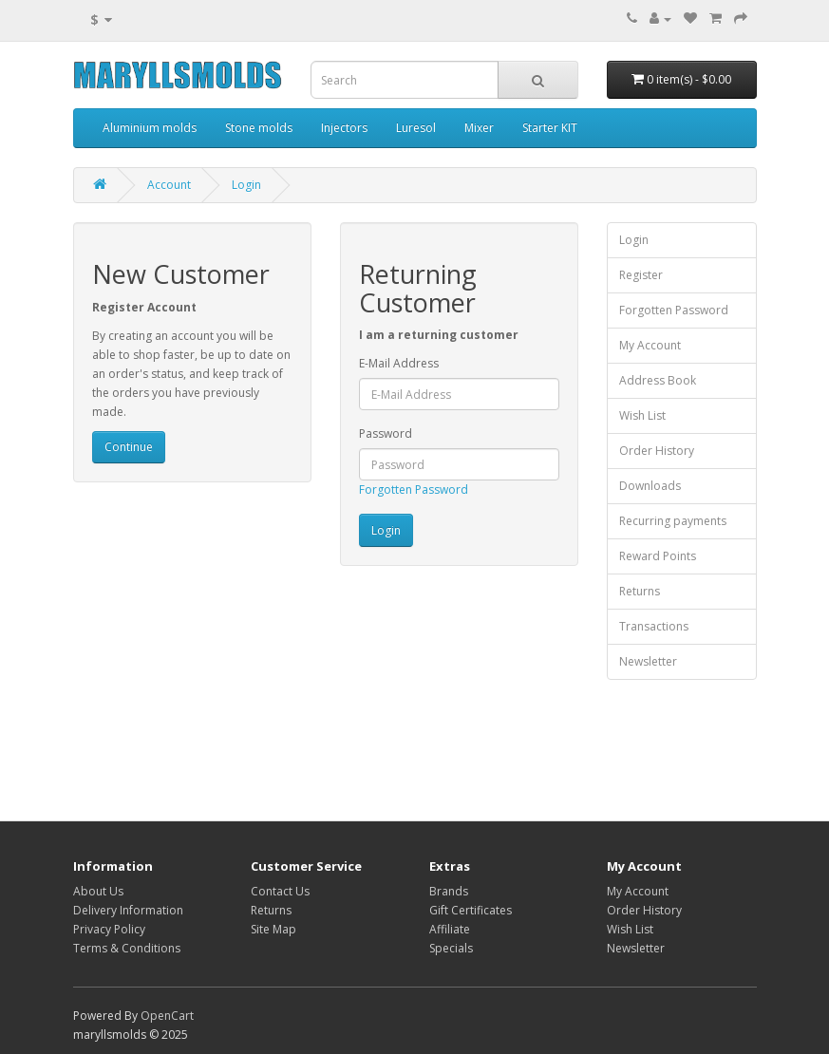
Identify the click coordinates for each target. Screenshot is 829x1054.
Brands (448, 891)
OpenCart (167, 1015)
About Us (98, 891)
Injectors (344, 128)
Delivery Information (128, 910)
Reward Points (657, 556)
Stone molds (258, 128)
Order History (656, 450)
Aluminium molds (150, 128)
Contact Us (280, 891)
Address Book (657, 380)
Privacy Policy (109, 929)
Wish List (642, 415)
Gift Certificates (470, 910)
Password (385, 433)
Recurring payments (672, 521)
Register (641, 275)
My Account (650, 345)
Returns (639, 591)
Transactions (653, 626)
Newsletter (648, 661)
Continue (128, 447)
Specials (451, 948)
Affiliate (449, 929)
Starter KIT (549, 128)
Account (169, 185)
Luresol (416, 128)
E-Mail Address (399, 363)
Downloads (650, 486)
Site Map (273, 929)
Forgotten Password (413, 489)
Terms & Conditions (126, 948)
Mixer (479, 128)
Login (246, 185)
